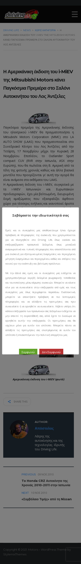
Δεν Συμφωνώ (51, 352)
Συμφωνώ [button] (28, 352)
